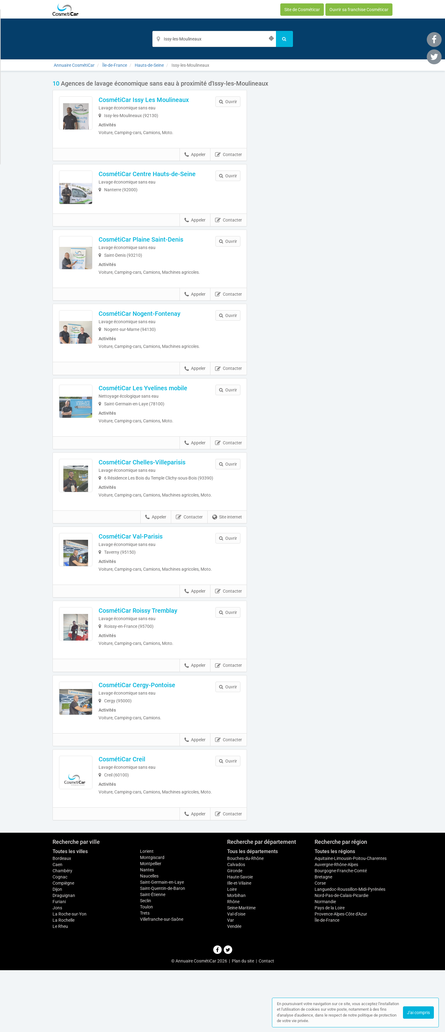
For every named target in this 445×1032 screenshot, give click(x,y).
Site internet (227, 558)
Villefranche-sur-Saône (161, 981)
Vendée (234, 988)
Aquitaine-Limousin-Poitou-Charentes (351, 920)
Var (230, 981)
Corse (320, 944)
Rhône (233, 963)
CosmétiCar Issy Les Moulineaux (157, 100)
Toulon (146, 968)
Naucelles (149, 937)
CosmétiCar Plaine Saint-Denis (154, 256)
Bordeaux (62, 920)
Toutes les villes (70, 913)
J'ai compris (418, 1012)
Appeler (195, 159)
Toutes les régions (335, 913)
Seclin (145, 962)
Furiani (59, 963)
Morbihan (236, 957)
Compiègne (63, 944)
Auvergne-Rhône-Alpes (336, 926)
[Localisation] (214, 39)
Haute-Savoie (240, 938)
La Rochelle (63, 981)
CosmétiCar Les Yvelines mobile (156, 413)
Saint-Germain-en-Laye (162, 943)
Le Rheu (60, 988)
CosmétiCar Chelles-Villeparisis (155, 491)
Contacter (228, 159)
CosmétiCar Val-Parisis (144, 578)
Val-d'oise (236, 975)
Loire (232, 951)
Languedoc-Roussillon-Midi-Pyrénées (350, 951)
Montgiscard (152, 919)
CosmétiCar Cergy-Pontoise (150, 736)
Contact (266, 1022)
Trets (145, 974)
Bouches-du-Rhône (245, 920)
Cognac (60, 938)
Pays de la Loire (330, 969)
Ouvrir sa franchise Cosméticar (358, 9)
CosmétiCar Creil (135, 814)
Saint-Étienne (152, 956)
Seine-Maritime (241, 969)
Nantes (147, 931)
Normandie (325, 963)
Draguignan (64, 957)
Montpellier (150, 925)
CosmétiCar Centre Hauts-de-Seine (160, 178)
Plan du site (243, 1022)
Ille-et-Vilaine (239, 944)
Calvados (236, 926)
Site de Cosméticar (302, 9)
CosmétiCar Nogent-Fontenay (152, 334)
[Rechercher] (284, 39)
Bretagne (323, 938)
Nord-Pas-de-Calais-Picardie (341, 957)
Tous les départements (252, 913)
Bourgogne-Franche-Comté (341, 932)
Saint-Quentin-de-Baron (162, 950)
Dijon (57, 951)
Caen (57, 926)
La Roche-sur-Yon (70, 975)
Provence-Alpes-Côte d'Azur (341, 975)
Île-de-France (327, 981)
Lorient (147, 913)
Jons (57, 969)
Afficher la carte (324, 167)
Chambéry (62, 932)
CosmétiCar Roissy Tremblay (151, 658)
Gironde (234, 932)
